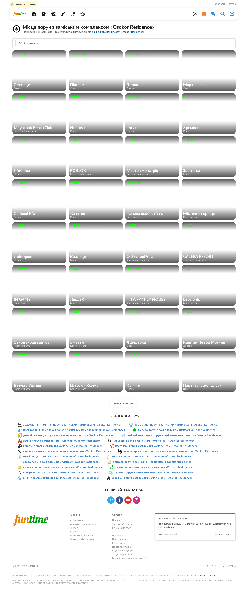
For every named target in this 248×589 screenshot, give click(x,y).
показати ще (123, 403)
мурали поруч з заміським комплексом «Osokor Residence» (151, 456)
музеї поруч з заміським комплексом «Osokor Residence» (61, 456)
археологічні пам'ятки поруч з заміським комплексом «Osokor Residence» (72, 424)
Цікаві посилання (121, 546)
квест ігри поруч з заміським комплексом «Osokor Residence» (156, 445)
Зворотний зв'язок (226, 4)
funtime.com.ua (206, 575)
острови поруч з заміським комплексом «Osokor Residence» (153, 461)
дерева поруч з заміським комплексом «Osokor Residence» (177, 429)
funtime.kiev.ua (225, 566)
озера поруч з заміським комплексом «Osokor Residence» (61, 461)
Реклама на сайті (121, 527)
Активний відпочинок (81, 535)
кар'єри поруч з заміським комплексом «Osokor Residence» (62, 445)
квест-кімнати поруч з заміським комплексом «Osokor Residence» (67, 451)
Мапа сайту (118, 542)
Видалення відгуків (123, 550)
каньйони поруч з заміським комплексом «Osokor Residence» (153, 440)
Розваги (73, 531)
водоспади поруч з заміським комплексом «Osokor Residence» (176, 424)
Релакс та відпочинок (81, 539)
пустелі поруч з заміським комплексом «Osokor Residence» (154, 472)
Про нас (116, 520)
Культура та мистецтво (82, 524)
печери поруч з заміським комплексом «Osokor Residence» (62, 472)
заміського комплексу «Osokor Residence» (118, 31)
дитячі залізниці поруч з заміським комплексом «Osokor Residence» (68, 435)
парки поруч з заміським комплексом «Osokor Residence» (153, 467)
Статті (115, 531)
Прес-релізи (119, 539)
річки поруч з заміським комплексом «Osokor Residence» (61, 477)
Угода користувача (123, 554)
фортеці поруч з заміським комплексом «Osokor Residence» (152, 477)
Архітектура (76, 520)
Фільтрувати (28, 42)
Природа (74, 527)
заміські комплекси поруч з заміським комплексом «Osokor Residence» (173, 435)
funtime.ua (206, 566)
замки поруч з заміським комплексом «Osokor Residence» (61, 440)
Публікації (117, 535)
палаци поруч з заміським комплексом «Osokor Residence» (62, 467)
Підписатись (222, 534)
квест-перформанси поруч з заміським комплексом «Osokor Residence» (171, 451)
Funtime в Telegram (24, 4)
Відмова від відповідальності (129, 558)
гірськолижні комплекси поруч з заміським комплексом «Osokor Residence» (74, 429)
